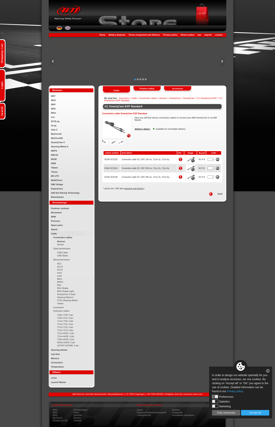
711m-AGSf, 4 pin (65, 336)
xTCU (54, 378)
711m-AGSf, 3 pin (65, 333)
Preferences (222, 396)
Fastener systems (60, 208)
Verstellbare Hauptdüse (183, 415)
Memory (55, 358)
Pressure (55, 221)
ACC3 (60, 267)
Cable (54, 233)
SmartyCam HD (60, 420)
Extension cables (61, 311)
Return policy (187, 35)
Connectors (57, 362)
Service (77, 418)
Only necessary (226, 412)
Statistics (221, 401)
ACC (59, 263)
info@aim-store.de (173, 394)
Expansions (57, 188)
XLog (53, 125)
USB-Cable (62, 252)
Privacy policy (170, 35)
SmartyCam (175, 98)
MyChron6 (56, 134)
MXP (53, 104)
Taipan (54, 167)
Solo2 (76, 412)
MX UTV (55, 176)
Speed (54, 229)
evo (53, 117)
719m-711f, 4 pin (65, 318)
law (199, 35)
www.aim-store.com (193, 394)
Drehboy (176, 410)
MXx (59, 285)
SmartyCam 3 (58, 142)
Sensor (60, 244)
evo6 (59, 276)
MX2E (54, 159)
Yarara (54, 172)
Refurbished (57, 197)
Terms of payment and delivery (144, 35)
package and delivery (134, 188)
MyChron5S (57, 138)
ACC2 (60, 270)
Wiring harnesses (61, 259)
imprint (208, 35)
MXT (53, 96)
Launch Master (58, 382)
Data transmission (61, 248)
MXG (53, 100)
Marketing (221, 406)
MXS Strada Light (65, 291)
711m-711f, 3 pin (65, 324)
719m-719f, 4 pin (65, 315)
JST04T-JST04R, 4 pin (68, 345)
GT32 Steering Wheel (67, 300)
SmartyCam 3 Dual (66, 294)
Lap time (55, 354)
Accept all (255, 412)
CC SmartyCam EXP (207, 98)
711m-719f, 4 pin (65, 321)
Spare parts (57, 225)
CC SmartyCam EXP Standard (123, 106)
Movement (56, 212)
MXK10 (54, 155)
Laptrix (140, 410)
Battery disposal (117, 35)
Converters (58, 307)
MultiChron (56, 180)
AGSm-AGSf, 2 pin (66, 342)
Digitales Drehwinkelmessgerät (151, 412)
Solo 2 (54, 130)
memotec (78, 415)
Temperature (57, 367)
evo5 (59, 273)
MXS (53, 109)
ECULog (55, 121)
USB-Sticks (62, 255)
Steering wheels (59, 350)
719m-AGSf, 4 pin (65, 339)
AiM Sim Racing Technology (65, 193)
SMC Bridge (57, 184)
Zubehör (78, 420)
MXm (53, 113)
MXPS (54, 151)
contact (218, 35)
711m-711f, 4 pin (65, 327)
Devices (61, 241)
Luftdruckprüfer (144, 415)
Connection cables (62, 237)
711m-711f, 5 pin (65, 330)
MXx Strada (62, 288)
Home (102, 35)
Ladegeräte (177, 412)
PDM (53, 163)
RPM (53, 217)
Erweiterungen (80, 410)
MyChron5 (58, 418)
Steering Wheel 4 (59, 146)
